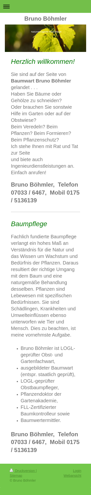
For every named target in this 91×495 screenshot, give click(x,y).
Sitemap (16, 476)
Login (77, 471)
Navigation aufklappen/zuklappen (45, 6)
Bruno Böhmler (45, 18)
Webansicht (72, 476)
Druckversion (23, 471)
